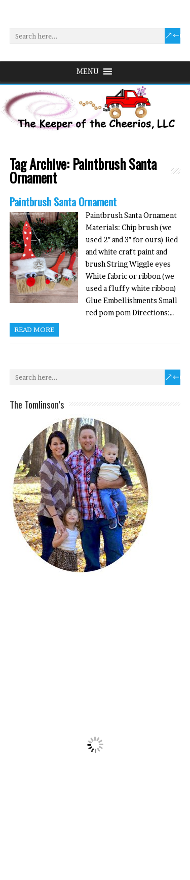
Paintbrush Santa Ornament (63, 201)
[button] (88, 71)
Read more (34, 329)
